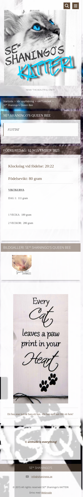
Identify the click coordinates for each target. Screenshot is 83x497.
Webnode (46, 492)
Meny (75, 5)
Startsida (8, 101)
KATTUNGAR (44, 101)
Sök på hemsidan (67, 5)
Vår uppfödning (25, 101)
